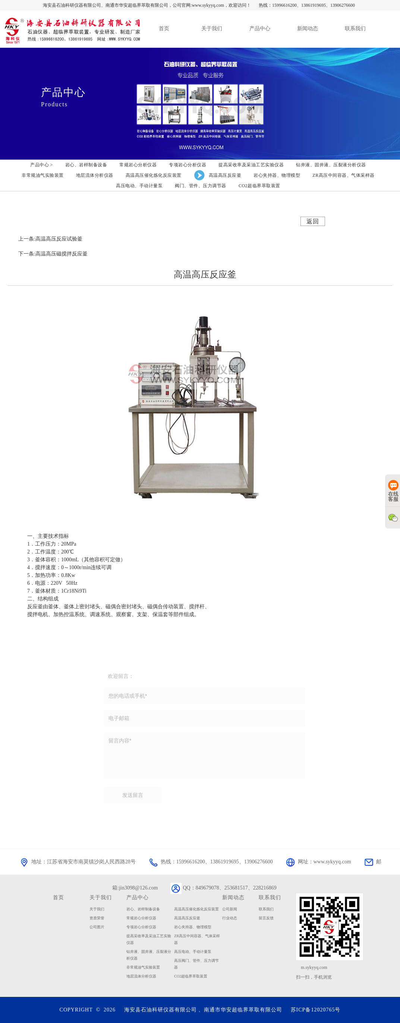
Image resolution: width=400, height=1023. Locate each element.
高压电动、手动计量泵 (192, 952)
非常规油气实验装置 (143, 967)
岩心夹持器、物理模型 (192, 927)
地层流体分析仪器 (141, 976)
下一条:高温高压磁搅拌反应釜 (53, 254)
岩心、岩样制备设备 (143, 909)
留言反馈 (266, 918)
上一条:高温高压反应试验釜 (50, 239)
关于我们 (100, 897)
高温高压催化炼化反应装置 (196, 909)
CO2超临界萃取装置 (190, 976)
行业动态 (229, 918)
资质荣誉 (96, 918)
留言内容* (204, 757)
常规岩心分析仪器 (141, 918)
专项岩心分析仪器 (141, 927)
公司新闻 (229, 909)
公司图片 (96, 927)
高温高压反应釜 (187, 918)
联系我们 (266, 909)
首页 (58, 897)
